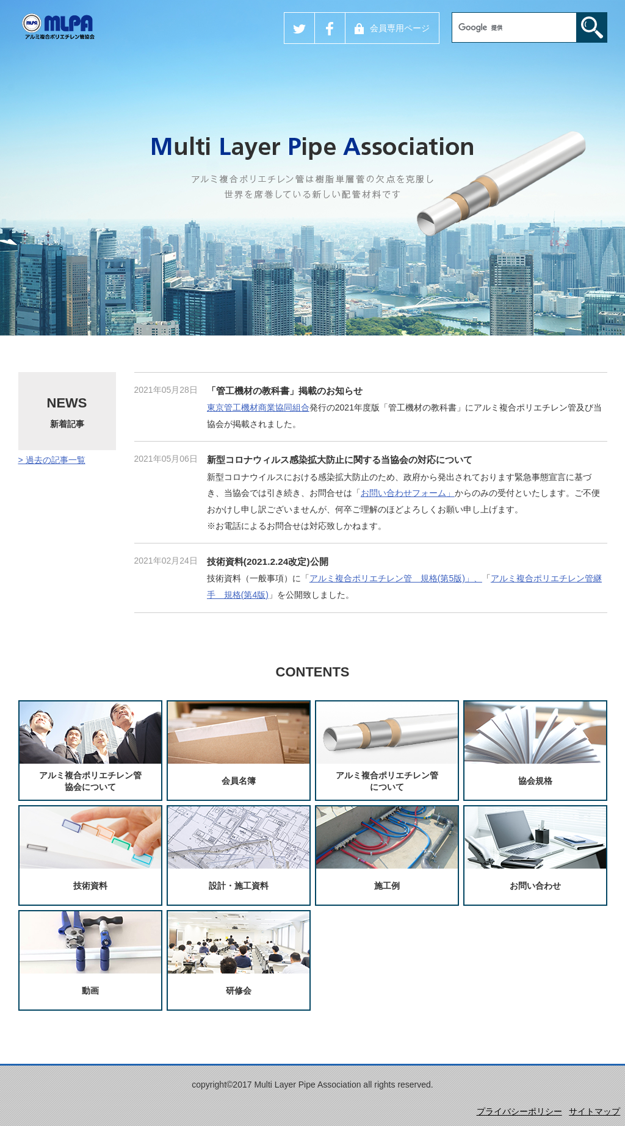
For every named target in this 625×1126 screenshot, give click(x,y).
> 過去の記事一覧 (51, 460)
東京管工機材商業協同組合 (258, 407)
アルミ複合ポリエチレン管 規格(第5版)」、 (395, 578)
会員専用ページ (392, 28)
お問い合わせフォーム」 (408, 493)
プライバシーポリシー (519, 1111)
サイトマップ (594, 1111)
